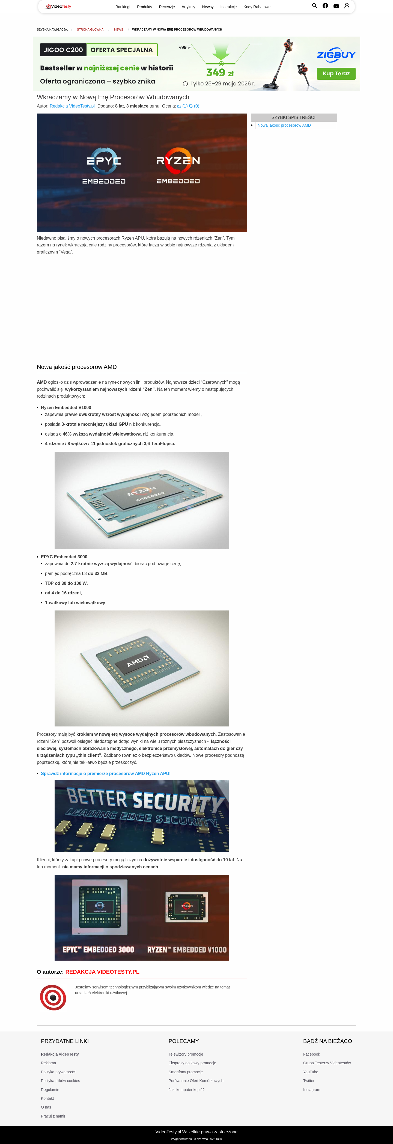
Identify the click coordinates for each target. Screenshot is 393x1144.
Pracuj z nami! (53, 1116)
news (118, 29)
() (183, 106)
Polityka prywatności (58, 1072)
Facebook (311, 1054)
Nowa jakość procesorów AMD (284, 125)
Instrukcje (229, 7)
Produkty (144, 7)
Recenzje (167, 7)
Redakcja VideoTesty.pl (72, 106)
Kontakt (47, 1098)
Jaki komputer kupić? (187, 1090)
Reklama (48, 1063)
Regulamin (50, 1090)
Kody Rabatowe (257, 7)
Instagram (311, 1090)
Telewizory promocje (186, 1054)
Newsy (208, 7)
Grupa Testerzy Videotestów (327, 1063)
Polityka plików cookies (60, 1081)
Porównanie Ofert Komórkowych (196, 1081)
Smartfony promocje (186, 1072)
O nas (46, 1107)
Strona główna (90, 29)
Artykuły (188, 7)
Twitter (308, 1081)
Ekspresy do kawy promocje (192, 1063)
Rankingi (122, 7)
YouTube (310, 1072)
